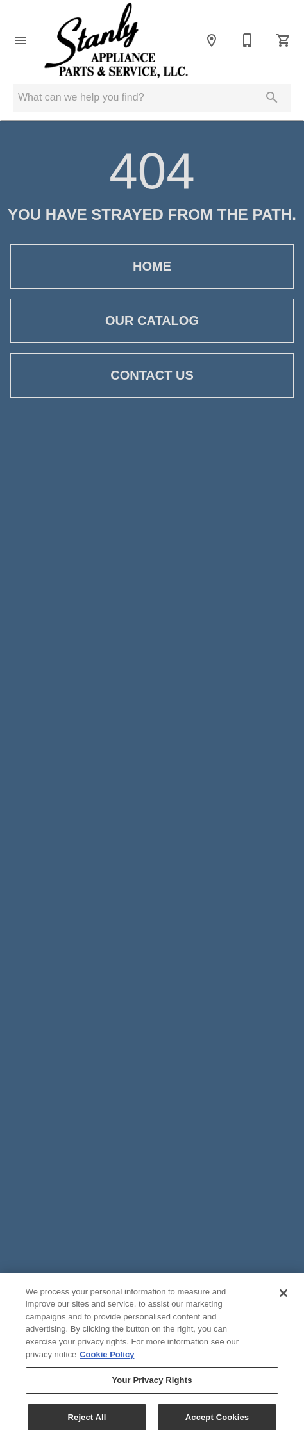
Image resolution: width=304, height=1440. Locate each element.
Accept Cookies (217, 1420)
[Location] (211, 40)
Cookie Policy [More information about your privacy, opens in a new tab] (107, 1357)
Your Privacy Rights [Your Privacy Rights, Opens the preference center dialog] (152, 1382)
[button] (20, 40)
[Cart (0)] (283, 40)
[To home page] (116, 40)
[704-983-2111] (247, 40)
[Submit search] (272, 97)
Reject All (87, 1420)
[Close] (283, 1296)
